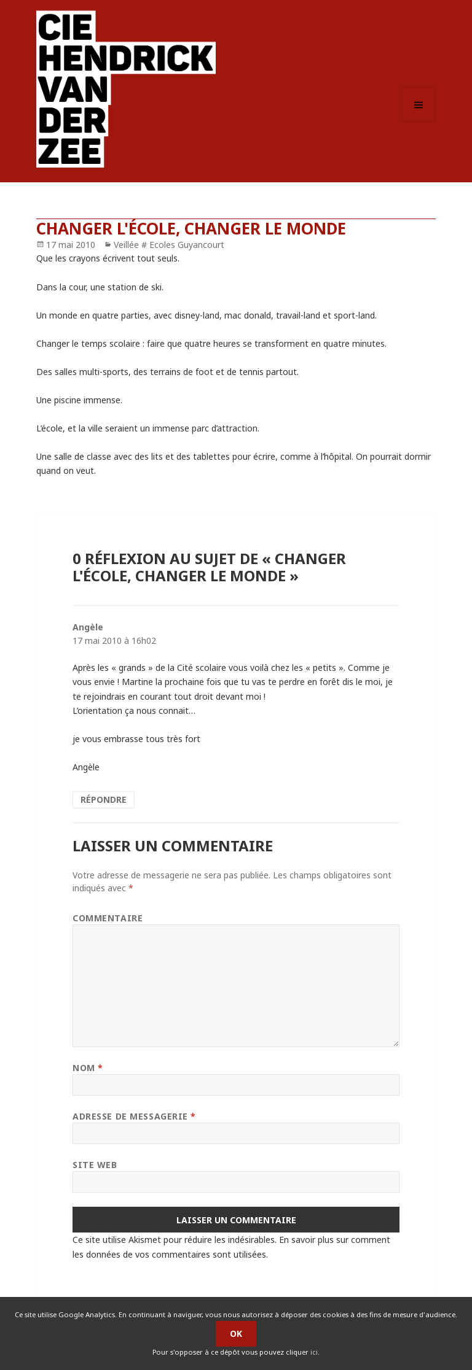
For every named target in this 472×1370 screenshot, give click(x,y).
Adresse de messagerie (134, 1116)
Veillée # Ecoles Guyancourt (169, 244)
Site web (95, 1165)
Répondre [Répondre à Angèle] (104, 799)
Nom (88, 1068)
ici (314, 1351)
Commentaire (108, 918)
